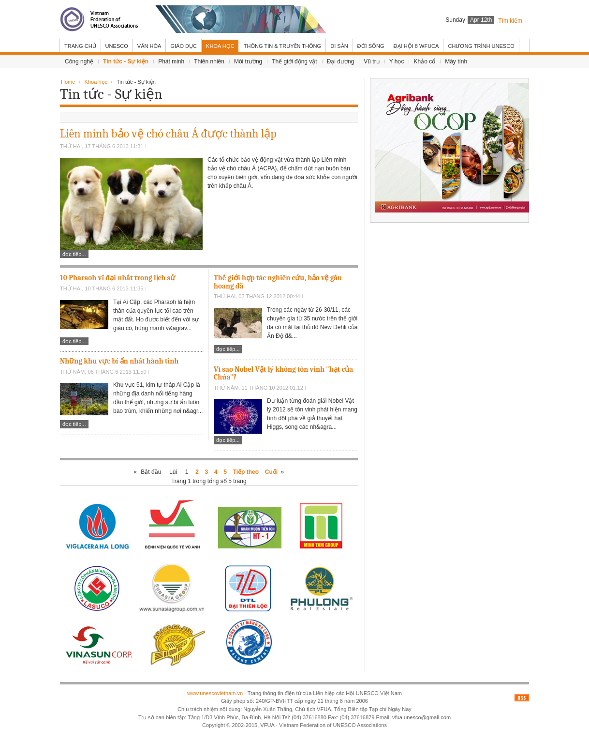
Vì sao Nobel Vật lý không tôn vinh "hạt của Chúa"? (283, 373)
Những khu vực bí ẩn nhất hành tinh (119, 361)
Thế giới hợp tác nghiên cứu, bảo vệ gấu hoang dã (278, 281)
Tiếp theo (246, 472)
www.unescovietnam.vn (215, 693)
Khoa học (96, 82)
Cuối (271, 472)
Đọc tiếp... (74, 254)
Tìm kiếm (510, 20)
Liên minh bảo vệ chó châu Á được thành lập (168, 133)
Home (68, 82)
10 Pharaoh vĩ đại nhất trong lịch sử (117, 277)
